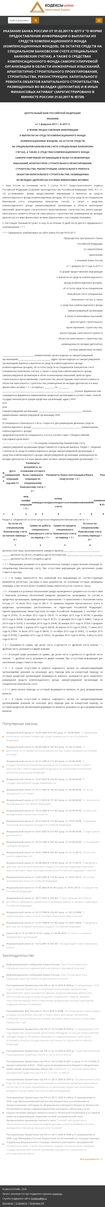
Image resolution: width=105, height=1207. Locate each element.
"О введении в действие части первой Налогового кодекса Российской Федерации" (51, 925)
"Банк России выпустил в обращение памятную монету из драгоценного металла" (46, 978)
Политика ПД (36, 1203)
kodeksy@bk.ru (39, 1198)
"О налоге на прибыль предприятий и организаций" (48, 936)
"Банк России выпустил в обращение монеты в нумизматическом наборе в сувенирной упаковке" (46, 967)
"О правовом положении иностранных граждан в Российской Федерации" (51, 824)
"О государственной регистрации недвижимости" (45, 782)
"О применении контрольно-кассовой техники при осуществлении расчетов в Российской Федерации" (51, 737)
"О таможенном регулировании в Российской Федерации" (52, 803)
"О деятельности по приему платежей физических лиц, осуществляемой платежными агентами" (51, 751)
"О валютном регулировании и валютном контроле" (51, 813)
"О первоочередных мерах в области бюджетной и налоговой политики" (45, 915)
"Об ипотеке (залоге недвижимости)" (51, 855)
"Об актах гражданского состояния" (49, 792)
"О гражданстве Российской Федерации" (52, 890)
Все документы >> (91, 1160)
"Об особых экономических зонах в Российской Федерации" (50, 880)
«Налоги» (57, 1193)
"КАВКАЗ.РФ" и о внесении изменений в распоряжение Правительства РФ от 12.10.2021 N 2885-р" (52, 1068)
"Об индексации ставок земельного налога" (52, 946)
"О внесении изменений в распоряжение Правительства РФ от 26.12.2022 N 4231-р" (53, 1054)
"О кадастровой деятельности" (52, 834)
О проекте (21, 1203)
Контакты (7, 1203)
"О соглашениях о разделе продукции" (52, 845)
